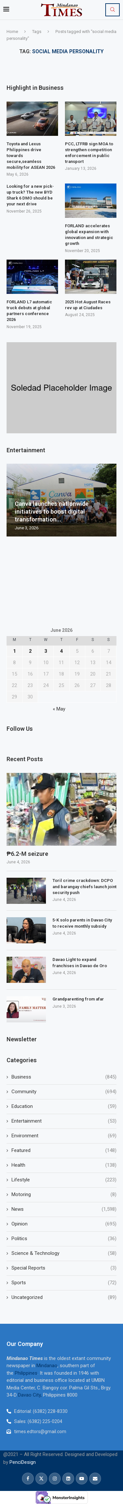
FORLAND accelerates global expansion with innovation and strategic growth (89, 234)
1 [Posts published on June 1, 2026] (14, 651)
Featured (63, 1150)
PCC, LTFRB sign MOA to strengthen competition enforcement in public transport (89, 152)
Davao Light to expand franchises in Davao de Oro (79, 962)
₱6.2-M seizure (28, 853)
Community (63, 1091)
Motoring (63, 1194)
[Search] (112, 9)
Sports (63, 1282)
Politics (63, 1238)
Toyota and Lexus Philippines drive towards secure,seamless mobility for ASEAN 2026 (31, 155)
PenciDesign (23, 1462)
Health (63, 1165)
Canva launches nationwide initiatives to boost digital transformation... (52, 511)
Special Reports (63, 1268)
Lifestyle (63, 1179)
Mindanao (46, 1365)
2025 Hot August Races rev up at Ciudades (88, 304)
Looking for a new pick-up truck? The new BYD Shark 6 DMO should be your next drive (30, 195)
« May (59, 709)
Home (12, 31)
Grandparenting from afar (78, 999)
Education (63, 1106)
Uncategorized (63, 1297)
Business (63, 1077)
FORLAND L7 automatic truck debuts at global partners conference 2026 (29, 310)
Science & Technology (63, 1253)
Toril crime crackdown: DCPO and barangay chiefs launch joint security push (84, 886)
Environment (63, 1135)
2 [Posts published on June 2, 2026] (30, 651)
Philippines (26, 1373)
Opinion (63, 1224)
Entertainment (63, 1121)
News (63, 1209)
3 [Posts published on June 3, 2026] (45, 651)
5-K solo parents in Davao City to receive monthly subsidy (82, 923)
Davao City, (30, 1395)
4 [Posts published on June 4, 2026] (61, 651)
